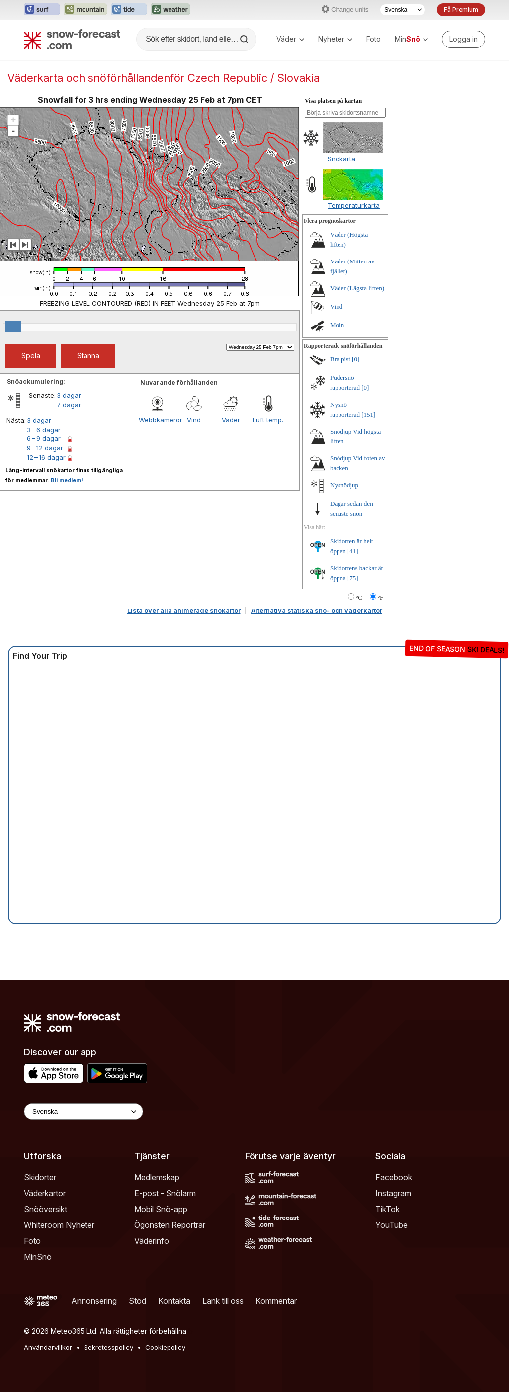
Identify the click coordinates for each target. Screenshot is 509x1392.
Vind (194, 420)
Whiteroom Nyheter (59, 1225)
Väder (290, 39)
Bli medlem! (67, 480)
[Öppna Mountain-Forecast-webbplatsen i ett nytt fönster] (85, 9)
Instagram (393, 1193)
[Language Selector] (83, 1111)
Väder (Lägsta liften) (357, 288)
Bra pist (340, 359)
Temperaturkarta (354, 205)
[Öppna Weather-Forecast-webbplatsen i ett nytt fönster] (170, 9)
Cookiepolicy (165, 1347)
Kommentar (276, 1300)
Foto (373, 39)
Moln (337, 325)
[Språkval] (402, 9)
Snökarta (341, 159)
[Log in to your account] (463, 39)
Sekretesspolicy (108, 1347)
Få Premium (461, 9)
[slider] (13, 326)
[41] (352, 551)
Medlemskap (156, 1177)
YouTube (391, 1225)
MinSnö (38, 1257)
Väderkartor (45, 1193)
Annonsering (94, 1300)
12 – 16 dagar (46, 457)
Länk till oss (223, 1300)
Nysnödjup (344, 485)
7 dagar (69, 405)
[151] (368, 414)
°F (380, 597)
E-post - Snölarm (165, 1193)
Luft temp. (268, 420)
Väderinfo (151, 1241)
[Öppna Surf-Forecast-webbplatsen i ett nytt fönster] (42, 9)
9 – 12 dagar (45, 448)
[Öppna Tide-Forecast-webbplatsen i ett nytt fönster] (129, 9)
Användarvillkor (48, 1347)
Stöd (137, 1300)
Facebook (393, 1177)
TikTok (387, 1209)
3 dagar (69, 395)
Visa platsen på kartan (333, 100)
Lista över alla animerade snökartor (184, 610)
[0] (355, 359)
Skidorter (40, 1177)
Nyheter (335, 39)
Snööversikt (45, 1209)
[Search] (245, 39)
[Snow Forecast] (72, 39)
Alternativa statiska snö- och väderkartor (316, 610)
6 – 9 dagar (44, 438)
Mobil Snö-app (160, 1209)
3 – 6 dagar (44, 430)
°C (359, 597)
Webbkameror (157, 420)
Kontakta (174, 1300)
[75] (352, 578)
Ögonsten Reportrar (169, 1225)
